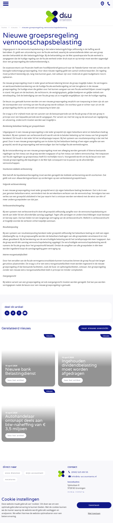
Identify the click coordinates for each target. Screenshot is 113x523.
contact (79, 492)
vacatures (10, 479)
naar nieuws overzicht (95, 328)
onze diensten (12, 473)
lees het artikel (16, 380)
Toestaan (94, 505)
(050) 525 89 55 (79, 472)
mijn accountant (34, 473)
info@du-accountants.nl (84, 476)
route (70, 492)
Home (4, 27)
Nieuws (14, 27)
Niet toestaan (94, 513)
